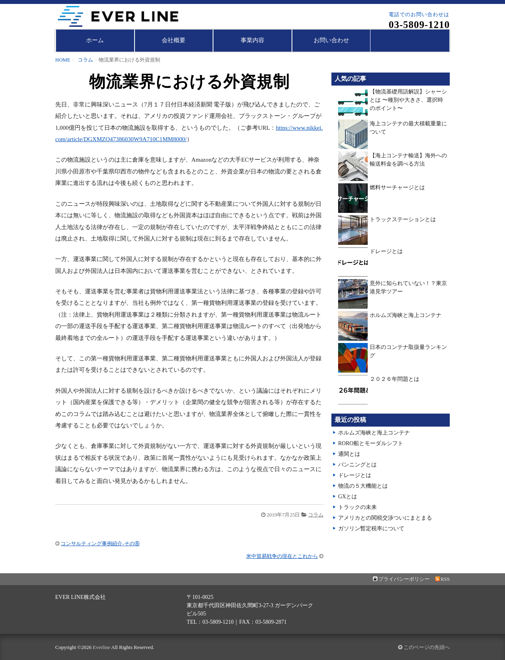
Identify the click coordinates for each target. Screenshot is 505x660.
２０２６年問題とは (394, 379)
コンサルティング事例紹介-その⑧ (100, 543)
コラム (85, 60)
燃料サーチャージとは (397, 187)
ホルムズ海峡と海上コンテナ (405, 315)
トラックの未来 (357, 507)
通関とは (349, 454)
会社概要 (173, 40)
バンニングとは (357, 465)
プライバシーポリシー (404, 579)
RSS (445, 579)
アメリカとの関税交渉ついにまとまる (385, 518)
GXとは (347, 497)
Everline (101, 647)
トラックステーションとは (403, 219)
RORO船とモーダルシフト (370, 443)
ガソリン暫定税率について (371, 528)
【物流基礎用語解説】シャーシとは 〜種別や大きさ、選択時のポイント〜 (408, 100)
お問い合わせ (331, 40)
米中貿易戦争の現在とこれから (282, 556)
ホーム (95, 40)
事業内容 (252, 40)
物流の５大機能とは (363, 486)
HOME (62, 60)
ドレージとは (386, 251)
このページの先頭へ (424, 647)
